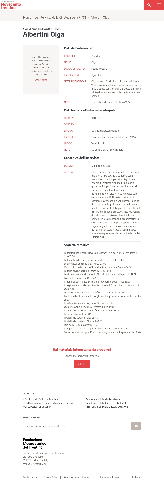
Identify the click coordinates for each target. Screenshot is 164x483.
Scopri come (41, 79)
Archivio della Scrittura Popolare (40, 399)
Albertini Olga (100, 17)
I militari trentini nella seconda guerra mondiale (48, 402)
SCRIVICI (82, 364)
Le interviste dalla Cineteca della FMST (60, 17)
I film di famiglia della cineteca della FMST (107, 406)
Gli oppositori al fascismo (37, 406)
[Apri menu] (159, 5)
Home (27, 17)
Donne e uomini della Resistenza (102, 399)
